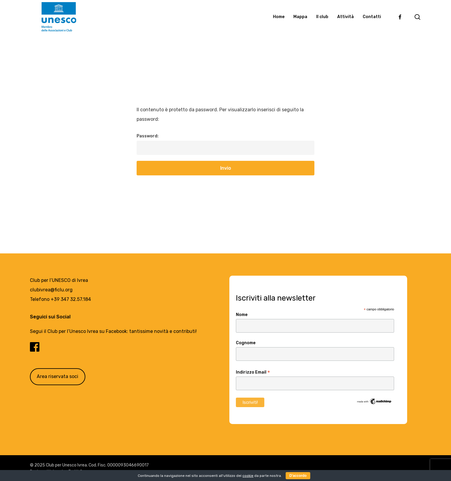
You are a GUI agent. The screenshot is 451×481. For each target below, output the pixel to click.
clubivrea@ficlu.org (51, 290)
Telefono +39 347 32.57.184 (60, 299)
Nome (241, 314)
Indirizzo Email (253, 372)
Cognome (245, 342)
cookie (247, 476)
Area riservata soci (57, 376)
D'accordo (297, 476)
